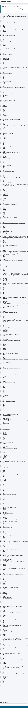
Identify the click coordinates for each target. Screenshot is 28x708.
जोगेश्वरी (4, 633)
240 (3, 504)
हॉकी (3, 553)
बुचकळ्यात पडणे (5, 301)
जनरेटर (4, 224)
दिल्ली (3, 109)
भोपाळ (4, 664)
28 (3, 462)
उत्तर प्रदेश (4, 344)
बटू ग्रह (4, 213)
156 (3, 163)
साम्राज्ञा (4, 26)
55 (3, 219)
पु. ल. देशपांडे (5, 516)
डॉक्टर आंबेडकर (5, 193)
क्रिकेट (3, 550)
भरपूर (3, 591)
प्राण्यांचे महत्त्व (5, 115)
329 (3, 91)
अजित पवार (4, 457)
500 (3, 130)
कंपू (3, 142)
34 (3, 38)
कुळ (3, 121)
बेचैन (3, 402)
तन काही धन (5, 416)
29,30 (4, 104)
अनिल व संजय (5, 279)
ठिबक (3, 179)
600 (3, 90)
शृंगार (3, 572)
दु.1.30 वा (4, 242)
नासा (3, 377)
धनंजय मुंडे (4, 509)
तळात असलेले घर (5, 95)
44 (3, 221)
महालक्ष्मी (4, 634)
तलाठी (4, 205)
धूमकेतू (4, 214)
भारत (3, 620)
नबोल (3, 134)
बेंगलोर (4, 110)
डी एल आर (4, 380)
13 (3, 531)
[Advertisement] (14, 693)
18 (3, 326)
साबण (3, 141)
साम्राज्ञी (4, 27)
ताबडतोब (4, 149)
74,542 (4, 83)
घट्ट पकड (4, 299)
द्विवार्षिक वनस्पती (5, 628)
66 (3, 222)
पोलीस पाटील (5, 207)
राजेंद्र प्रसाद (4, 329)
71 (3, 643)
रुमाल (3, 523)
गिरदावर (4, 208)
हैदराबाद (4, 662)
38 (3, 40)
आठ (3, 483)
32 (3, 36)
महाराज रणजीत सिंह (6, 59)
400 (3, 128)
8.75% (4, 547)
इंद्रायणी (4, 540)
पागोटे (3, 525)
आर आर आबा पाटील (6, 567)
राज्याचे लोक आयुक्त (6, 560)
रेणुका (3, 357)
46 (3, 672)
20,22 (4, 105)
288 (3, 88)
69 (3, 601)
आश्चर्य (4, 383)
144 (3, 602)
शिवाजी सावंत (5, 514)
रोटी (3, 143)
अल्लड (4, 405)
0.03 (3, 439)
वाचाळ (4, 137)
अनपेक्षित (4, 45)
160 (3, 502)
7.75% (4, 544)
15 (3, 325)
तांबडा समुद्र (4, 153)
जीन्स (3, 120)
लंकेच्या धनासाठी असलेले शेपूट (7, 231)
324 (3, 287)
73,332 (4, 82)
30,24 (4, 607)
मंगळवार (4, 188)
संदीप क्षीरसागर (5, 512)
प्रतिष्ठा (3, 144)
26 (3, 642)
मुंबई (3, 107)
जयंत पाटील (4, 460)
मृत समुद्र (4, 155)
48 (3, 20)
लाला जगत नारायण (6, 58)
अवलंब (4, 387)
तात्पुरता (4, 151)
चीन (3, 621)
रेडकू (3, 397)
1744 (4, 313)
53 (3, 640)
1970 (4, 498)
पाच (3, 292)
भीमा (3, 536)
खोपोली (4, 451)
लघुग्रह (4, 212)
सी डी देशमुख (5, 197)
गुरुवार (4, 190)
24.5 (3, 50)
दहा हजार (4, 480)
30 (3, 64)
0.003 (4, 438)
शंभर (3, 477)
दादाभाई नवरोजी (5, 195)
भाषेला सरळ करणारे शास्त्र (7, 597)
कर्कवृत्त (4, 469)
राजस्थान (4, 345)
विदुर (3, 176)
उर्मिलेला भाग (5, 272)
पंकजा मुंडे (4, 508)
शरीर (3, 406)
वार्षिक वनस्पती (5, 630)
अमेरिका (4, 622)
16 (3, 63)
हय (3, 74)
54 (3, 21)
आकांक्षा (4, 385)
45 (3, 18)
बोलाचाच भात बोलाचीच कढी (7, 418)
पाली (3, 450)
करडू (3, 399)
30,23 (4, 611)
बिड (3, 614)
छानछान (4, 166)
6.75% (4, 546)
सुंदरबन (4, 354)
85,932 (4, 85)
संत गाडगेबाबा (5, 430)
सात (3, 294)
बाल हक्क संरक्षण (5, 444)
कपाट (3, 522)
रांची (3, 391)
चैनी (3, 404)
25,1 (3, 427)
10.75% (4, 545)
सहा (3, 293)
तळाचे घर (4, 96)
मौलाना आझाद (5, 331)
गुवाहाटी (4, 394)
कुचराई (4, 147)
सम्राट (3, 24)
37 (3, 652)
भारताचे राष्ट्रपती (5, 558)
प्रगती (3, 44)
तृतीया (3, 578)
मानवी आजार (5, 352)
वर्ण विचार (4, 596)
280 (3, 286)
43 (3, 668)
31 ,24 (4, 608)
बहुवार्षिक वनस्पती (5, 626)
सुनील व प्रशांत (5, 280)
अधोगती (4, 46)
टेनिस (3, 554)
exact (4, 338)
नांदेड (3, 616)
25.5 (3, 52)
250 (3, 200)
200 (3, 68)
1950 (4, 497)
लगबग (4, 148)
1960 (4, 495)
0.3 (3, 437)
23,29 (4, 102)
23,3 (3, 424)
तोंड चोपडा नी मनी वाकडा (6, 415)
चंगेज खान (4, 586)
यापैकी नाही (4, 138)
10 (3, 324)
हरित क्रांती (4, 348)
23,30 (4, 610)
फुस (3, 170)
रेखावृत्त (4, 472)
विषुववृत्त (4, 471)
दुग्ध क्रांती (4, 349)
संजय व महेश (5, 282)
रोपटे (3, 629)
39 (3, 650)
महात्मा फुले (4, 194)
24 (3, 49)
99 (3, 161)
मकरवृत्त (4, 470)
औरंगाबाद (4, 617)
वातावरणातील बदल (6, 350)
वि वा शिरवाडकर (5, 678)
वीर (3, 573)
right (3, 336)
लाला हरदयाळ (5, 55)
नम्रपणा (4, 118)
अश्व (3, 76)
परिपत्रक (4, 32)
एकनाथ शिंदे (4, 456)
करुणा (4, 569)
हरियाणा (4, 341)
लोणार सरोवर (5, 157)
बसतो (3, 658)
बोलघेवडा (4, 135)
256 (3, 203)
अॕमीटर (4, 227)
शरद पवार (4, 563)
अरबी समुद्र (4, 156)
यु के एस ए (4, 378)
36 (3, 39)
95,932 (4, 86)
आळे (3, 181)
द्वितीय (3, 577)
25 (3, 53)
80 (3, 644)
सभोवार (4, 588)
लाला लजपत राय (5, 57)
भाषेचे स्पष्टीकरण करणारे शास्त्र (7, 598)
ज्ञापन (3, 30)
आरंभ (3, 386)
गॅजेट (3, 34)
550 (3, 132)
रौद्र (3, 570)
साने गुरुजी (4, 517)
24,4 (3, 425)
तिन (3, 296)
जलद (3, 589)
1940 (4, 499)
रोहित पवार (4, 458)
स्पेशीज (4, 124)
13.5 (3, 530)
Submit (14, 706)
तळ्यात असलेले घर (5, 97)
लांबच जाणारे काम (5, 233)
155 (3, 288)
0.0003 (4, 441)
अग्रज (3, 43)
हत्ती (3, 493)
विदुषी (3, 175)
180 (3, 72)
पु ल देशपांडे (4, 677)
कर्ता (3, 269)
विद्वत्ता (4, 172)
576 (3, 92)
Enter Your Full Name (4, 702)
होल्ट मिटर (4, 226)
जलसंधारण (4, 443)
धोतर (3, 526)
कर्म (3, 268)
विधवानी (4, 174)
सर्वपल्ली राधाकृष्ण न (6, 330)
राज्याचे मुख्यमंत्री (5, 556)
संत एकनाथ (4, 433)
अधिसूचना (4, 31)
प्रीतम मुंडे (4, 511)
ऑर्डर (3, 123)
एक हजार (4, 479)
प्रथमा (3, 575)
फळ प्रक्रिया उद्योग (5, 446)
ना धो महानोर (5, 675)
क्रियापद (4, 270)
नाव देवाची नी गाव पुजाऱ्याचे (7, 419)
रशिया (3, 624)
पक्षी (3, 654)
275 (3, 202)
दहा (3, 476)
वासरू (3, 396)
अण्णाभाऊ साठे (5, 676)
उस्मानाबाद (4, 615)
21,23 (4, 101)
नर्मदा (3, 539)
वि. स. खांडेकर (5, 518)
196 (3, 162)
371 (3, 289)
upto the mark (5, 339)
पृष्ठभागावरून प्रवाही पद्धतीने (7, 183)
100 (3, 69)
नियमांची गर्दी (5, 594)
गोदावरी (4, 537)
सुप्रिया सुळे (4, 564)
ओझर (3, 453)
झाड (3, 656)
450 (3, 129)
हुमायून (4, 583)
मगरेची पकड (5, 302)
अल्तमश (4, 584)
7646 (4, 316)
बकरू (3, 400)
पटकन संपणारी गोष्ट (6, 235)
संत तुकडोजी (5, 434)
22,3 (3, 428)
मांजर (3, 247)
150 (3, 71)
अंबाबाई (4, 636)
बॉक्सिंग (4, 551)
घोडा (3, 249)
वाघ (3, 489)
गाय (3, 246)
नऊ (3, 484)
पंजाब (3, 343)
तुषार (3, 180)
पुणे (3, 111)
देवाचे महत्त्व (4, 116)
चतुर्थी (3, 579)
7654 (4, 315)
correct (4, 335)
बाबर (3, 582)
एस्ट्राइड (4, 216)
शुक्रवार (4, 189)
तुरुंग (3, 77)
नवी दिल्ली (4, 663)
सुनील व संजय (5, 278)
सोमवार (4, 186)
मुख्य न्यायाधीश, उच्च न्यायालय (7, 559)
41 (3, 364)
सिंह (3, 490)
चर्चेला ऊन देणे (5, 232)
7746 (4, 317)
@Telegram (20, 8)
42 (3, 17)
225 (3, 199)
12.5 (3, 532)
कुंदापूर (4, 355)
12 (3, 322)
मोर (3, 491)
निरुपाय (4, 114)
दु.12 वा (4, 241)
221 (3, 603)
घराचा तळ (4, 99)
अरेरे (3, 167)
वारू (3, 78)
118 (3, 160)
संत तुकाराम (4, 432)
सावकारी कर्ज (5, 298)
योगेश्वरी (4, 635)
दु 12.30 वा (4, 240)
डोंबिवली (4, 452)
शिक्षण (4, 447)
